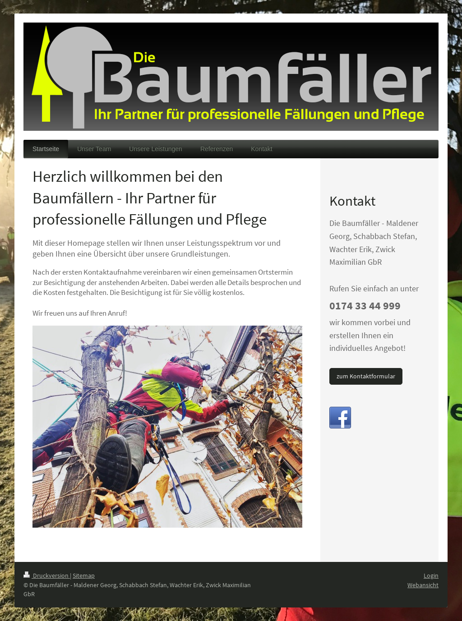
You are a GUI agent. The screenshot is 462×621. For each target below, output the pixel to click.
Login (431, 575)
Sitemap (84, 575)
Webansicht (423, 585)
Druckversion (46, 575)
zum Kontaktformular (366, 376)
